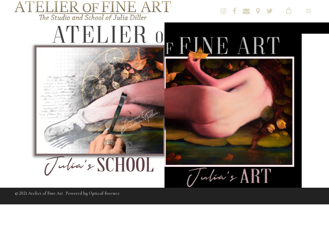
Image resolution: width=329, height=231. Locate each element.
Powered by (93, 193)
